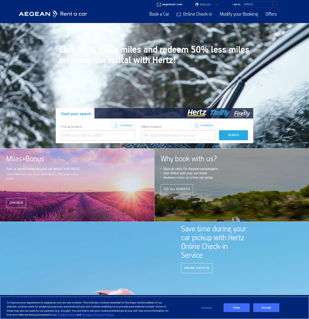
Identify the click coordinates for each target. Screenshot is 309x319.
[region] (154, 307)
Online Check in (197, 14)
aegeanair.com (172, 4)
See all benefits (177, 183)
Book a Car (159, 14)
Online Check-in (196, 261)
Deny (236, 307)
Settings (206, 307)
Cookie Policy (67, 314)
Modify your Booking (239, 14)
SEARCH (233, 128)
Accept (266, 307)
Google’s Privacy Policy (98, 314)
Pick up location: (72, 120)
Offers (271, 14)
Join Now (16, 196)
